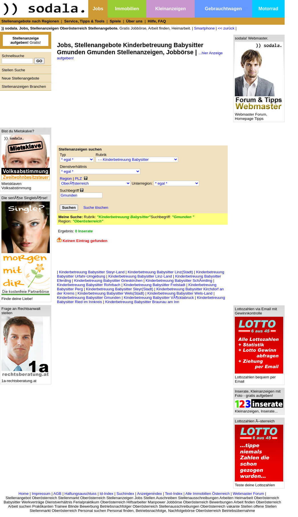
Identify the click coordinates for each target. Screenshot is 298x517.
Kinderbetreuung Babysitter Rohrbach (88, 285)
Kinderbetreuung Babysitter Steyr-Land (91, 272)
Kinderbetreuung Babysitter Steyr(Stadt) (119, 289)
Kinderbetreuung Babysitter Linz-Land (140, 276)
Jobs (98, 8)
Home (24, 493)
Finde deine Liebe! (25, 297)
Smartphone (204, 28)
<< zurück (226, 28)
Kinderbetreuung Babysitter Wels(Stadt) (110, 293)
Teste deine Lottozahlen (259, 483)
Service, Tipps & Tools (84, 21)
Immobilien (127, 8)
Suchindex (125, 493)
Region (66, 178)
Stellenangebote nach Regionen (30, 21)
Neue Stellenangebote (20, 78)
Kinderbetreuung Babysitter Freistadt (154, 285)
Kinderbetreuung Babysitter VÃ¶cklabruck (159, 297)
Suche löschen (95, 207)
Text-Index (174, 493)
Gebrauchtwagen (223, 8)
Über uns (134, 21)
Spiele (115, 21)
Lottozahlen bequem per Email (259, 377)
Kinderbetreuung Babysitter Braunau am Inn (142, 302)
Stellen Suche (13, 70)
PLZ (78, 178)
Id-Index (106, 493)
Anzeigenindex (149, 493)
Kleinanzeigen (170, 8)
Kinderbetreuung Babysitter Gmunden (89, 297)
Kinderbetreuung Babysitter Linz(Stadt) (160, 272)
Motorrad (268, 8)
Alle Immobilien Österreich (207, 493)
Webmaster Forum (248, 493)
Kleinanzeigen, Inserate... (259, 409)
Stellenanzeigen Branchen (24, 86)
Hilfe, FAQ (157, 21)
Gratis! (26, 40)
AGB (57, 493)
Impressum (41, 493)
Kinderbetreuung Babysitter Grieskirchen (108, 280)
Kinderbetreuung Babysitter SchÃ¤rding (178, 280)
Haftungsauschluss (81, 493)
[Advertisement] (24, 107)
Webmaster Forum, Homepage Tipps (259, 115)
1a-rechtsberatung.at (25, 379)
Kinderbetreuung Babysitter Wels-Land (180, 293)
